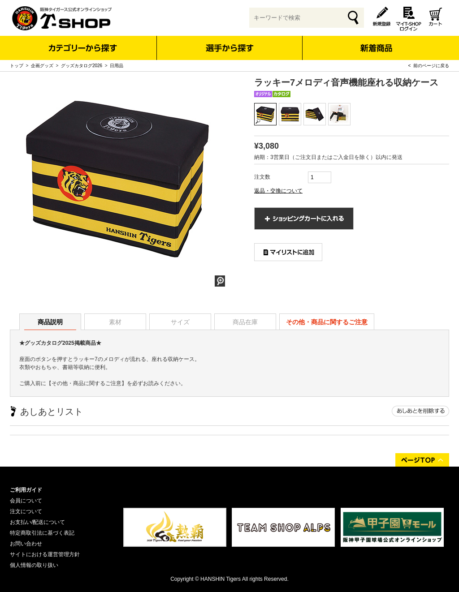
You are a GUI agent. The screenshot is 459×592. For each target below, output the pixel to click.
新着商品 (376, 42)
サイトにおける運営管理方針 (45, 554)
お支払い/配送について (37, 522)
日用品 (116, 65)
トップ (16, 65)
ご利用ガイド (26, 490)
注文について (26, 511)
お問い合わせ (26, 544)
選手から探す (230, 48)
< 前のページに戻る (428, 65)
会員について (26, 501)
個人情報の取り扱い (34, 565)
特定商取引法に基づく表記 (42, 533)
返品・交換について (278, 191)
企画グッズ (42, 65)
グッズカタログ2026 (81, 65)
